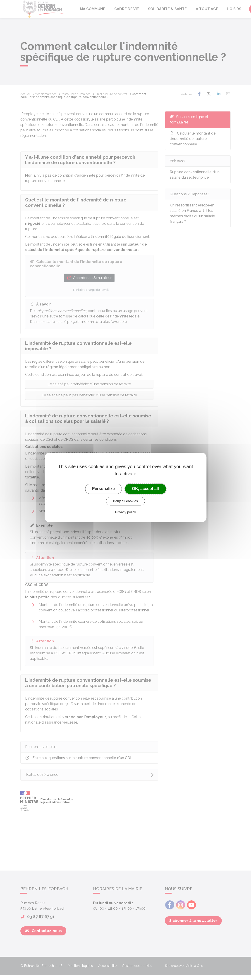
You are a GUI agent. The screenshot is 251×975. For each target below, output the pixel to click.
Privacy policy (125, 512)
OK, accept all (145, 488)
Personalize (103, 488)
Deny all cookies (125, 501)
